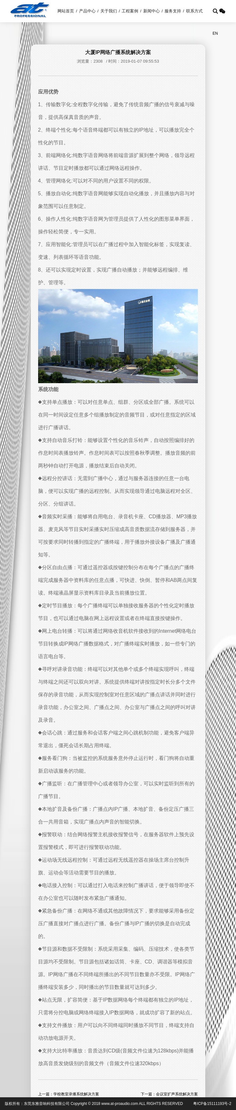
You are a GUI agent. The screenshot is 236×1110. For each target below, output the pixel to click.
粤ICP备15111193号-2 (212, 1103)
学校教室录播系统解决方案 (76, 1094)
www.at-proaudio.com (119, 1103)
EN (215, 33)
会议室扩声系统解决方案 (177, 1094)
